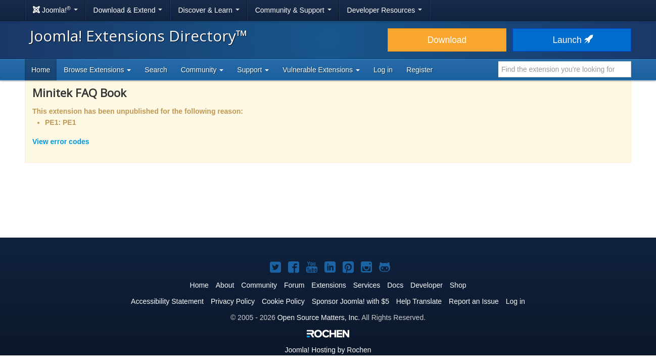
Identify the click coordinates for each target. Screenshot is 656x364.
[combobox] (564, 69)
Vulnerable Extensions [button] (321, 70)
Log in (383, 70)
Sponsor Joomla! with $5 (350, 301)
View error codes (60, 142)
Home (40, 70)
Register (419, 70)
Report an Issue (474, 301)
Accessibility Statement (167, 301)
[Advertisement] (328, 207)
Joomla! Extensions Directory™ (139, 35)
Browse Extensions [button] (97, 70)
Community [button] (202, 70)
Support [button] (253, 70)
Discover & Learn (208, 10)
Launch (571, 40)
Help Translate (419, 301)
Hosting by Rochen (328, 350)
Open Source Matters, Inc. (318, 317)
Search (156, 70)
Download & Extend (128, 10)
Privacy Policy (233, 301)
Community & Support (293, 10)
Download (446, 40)
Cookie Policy (283, 301)
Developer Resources (385, 10)
